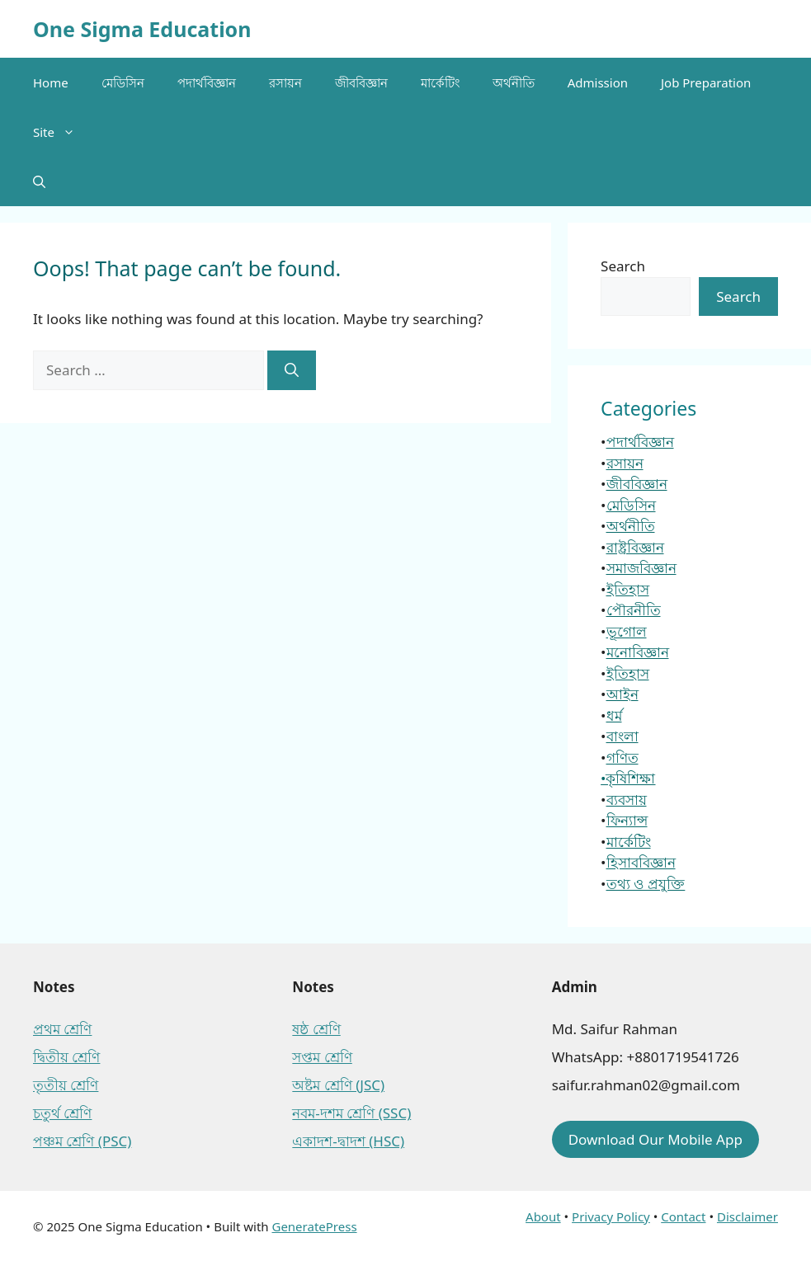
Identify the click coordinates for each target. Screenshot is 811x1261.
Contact (683, 1216)
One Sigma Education (142, 29)
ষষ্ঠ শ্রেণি (316, 1028)
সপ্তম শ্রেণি (321, 1056)
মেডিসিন (122, 82)
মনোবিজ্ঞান (637, 651)
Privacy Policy (611, 1216)
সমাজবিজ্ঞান (641, 567)
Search (623, 265)
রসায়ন (285, 82)
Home (50, 82)
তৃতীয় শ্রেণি (65, 1084)
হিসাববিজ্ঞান (641, 862)
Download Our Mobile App (655, 1139)
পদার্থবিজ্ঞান (206, 82)
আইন (622, 694)
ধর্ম (614, 715)
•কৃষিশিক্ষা (628, 778)
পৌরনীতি (633, 609)
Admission (598, 82)
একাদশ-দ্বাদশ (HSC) (348, 1141)
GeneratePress (313, 1226)
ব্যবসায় (626, 799)
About (543, 1216)
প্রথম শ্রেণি (62, 1028)
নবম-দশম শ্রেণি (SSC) (351, 1112)
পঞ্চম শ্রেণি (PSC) (82, 1141)
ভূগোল (626, 631)
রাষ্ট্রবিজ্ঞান (635, 547)
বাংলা (622, 736)
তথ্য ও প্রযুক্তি (646, 883)
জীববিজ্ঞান (361, 82)
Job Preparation (706, 82)
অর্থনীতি (514, 82)
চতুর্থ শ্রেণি (62, 1112)
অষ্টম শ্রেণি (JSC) (338, 1084)
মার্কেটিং (440, 82)
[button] (39, 181)
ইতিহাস (627, 589)
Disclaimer (747, 1216)
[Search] (291, 370)
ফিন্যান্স (627, 820)
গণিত (622, 757)
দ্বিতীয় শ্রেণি (66, 1056)
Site (62, 132)
